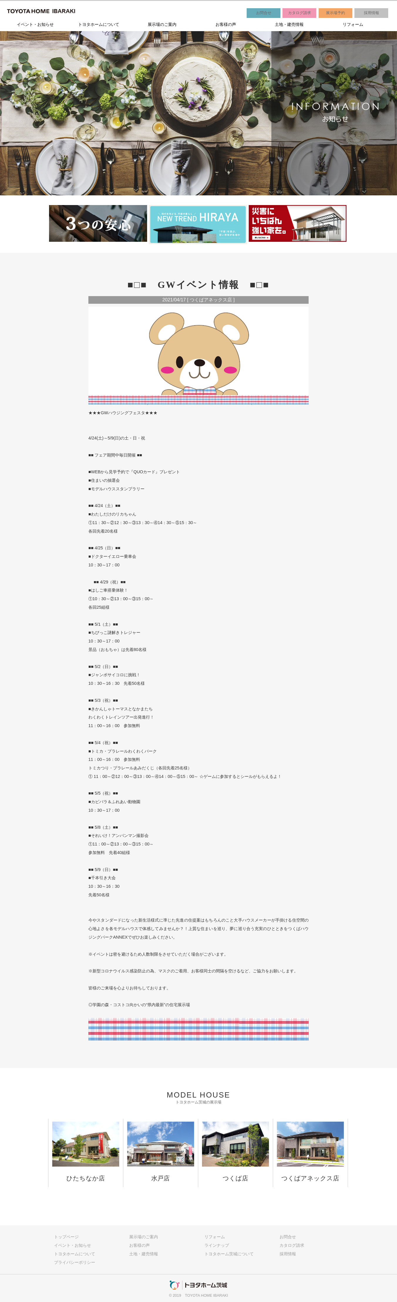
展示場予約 (335, 13)
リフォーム (353, 24)
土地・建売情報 (289, 24)
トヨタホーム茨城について (229, 1253)
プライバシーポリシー (74, 1262)
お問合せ (263, 13)
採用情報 (371, 13)
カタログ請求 (299, 13)
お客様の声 (226, 24)
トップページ (66, 1236)
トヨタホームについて (98, 24)
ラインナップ (216, 1245)
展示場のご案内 (162, 24)
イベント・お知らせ (35, 24)
